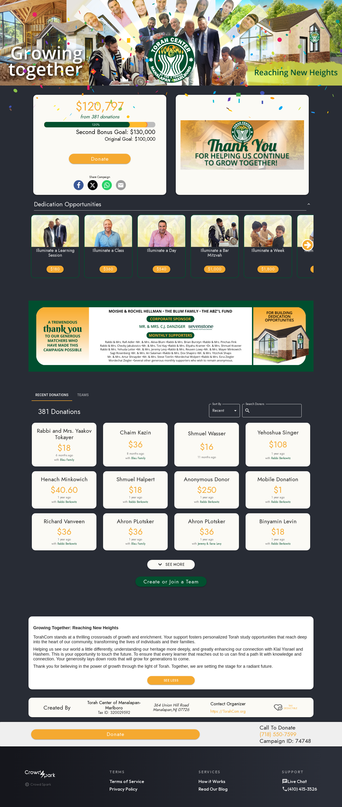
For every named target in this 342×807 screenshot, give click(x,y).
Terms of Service (126, 781)
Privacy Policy (123, 789)
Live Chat (297, 781)
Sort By (216, 404)
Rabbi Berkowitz (281, 458)
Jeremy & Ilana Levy (209, 544)
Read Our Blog (213, 789)
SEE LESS (171, 680)
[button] (171, 43)
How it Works (212, 781)
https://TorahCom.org (228, 711)
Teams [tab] (83, 395)
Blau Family (67, 460)
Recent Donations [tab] (52, 395)
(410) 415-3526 (302, 789)
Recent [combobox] (218, 410)
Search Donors (255, 404)
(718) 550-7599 (278, 734)
